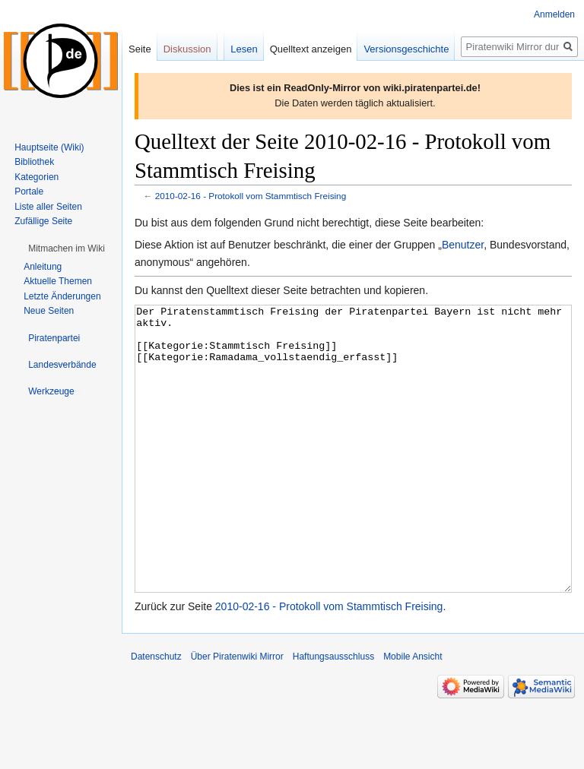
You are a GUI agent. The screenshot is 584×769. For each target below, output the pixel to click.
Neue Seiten (49, 310)
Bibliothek (34, 162)
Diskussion (187, 49)
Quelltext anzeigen (311, 49)
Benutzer (463, 245)
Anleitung (43, 266)
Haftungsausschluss (333, 713)
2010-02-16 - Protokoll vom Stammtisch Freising (250, 196)
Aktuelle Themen (58, 281)
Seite (140, 49)
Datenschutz (156, 713)
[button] (66, 248)
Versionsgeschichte (406, 49)
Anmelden (554, 14)
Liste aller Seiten (48, 206)
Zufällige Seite (43, 221)
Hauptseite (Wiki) (49, 147)
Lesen (243, 49)
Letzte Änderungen (62, 296)
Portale (28, 191)
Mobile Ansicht (412, 713)
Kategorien (36, 177)
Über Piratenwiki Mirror (237, 713)
